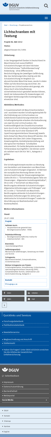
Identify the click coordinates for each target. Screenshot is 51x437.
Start (5, 25)
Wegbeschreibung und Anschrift (18, 340)
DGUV (6, 411)
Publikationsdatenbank (14, 325)
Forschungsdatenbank (13, 321)
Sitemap (7, 421)
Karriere (7, 426)
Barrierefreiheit (10, 391)
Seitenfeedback (12, 376)
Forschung (13, 25)
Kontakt (7, 416)
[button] (13, 293)
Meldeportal (9, 396)
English (6, 432)
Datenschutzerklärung (13, 387)
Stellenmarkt (9, 343)
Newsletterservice (11, 332)
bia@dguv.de (12, 284)
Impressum (8, 382)
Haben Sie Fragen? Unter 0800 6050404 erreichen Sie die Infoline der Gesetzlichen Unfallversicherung (26, 352)
